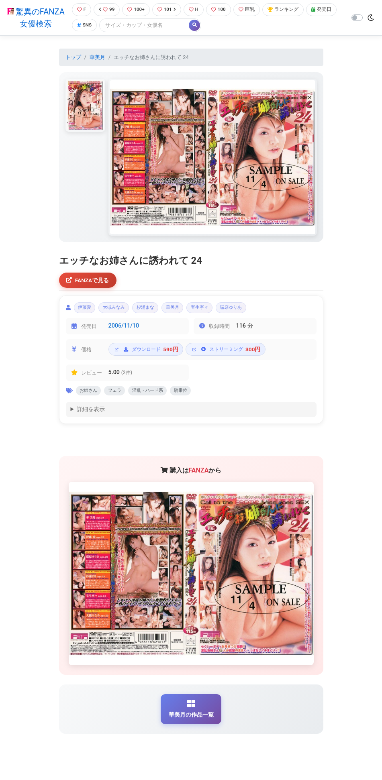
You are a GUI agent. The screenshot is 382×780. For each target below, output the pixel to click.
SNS (118, 26)
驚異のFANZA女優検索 (35, 18)
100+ (136, 10)
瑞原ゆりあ (260, 310)
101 (168, 10)
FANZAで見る (89, 281)
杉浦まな (158, 310)
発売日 (86, 26)
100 (222, 10)
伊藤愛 (87, 310)
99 (106, 10)
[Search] (179, 25)
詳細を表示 (91, 414)
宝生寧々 (222, 310)
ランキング (289, 10)
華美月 (97, 58)
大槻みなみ (121, 310)
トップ (73, 58)
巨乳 (251, 10)
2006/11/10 (123, 329)
